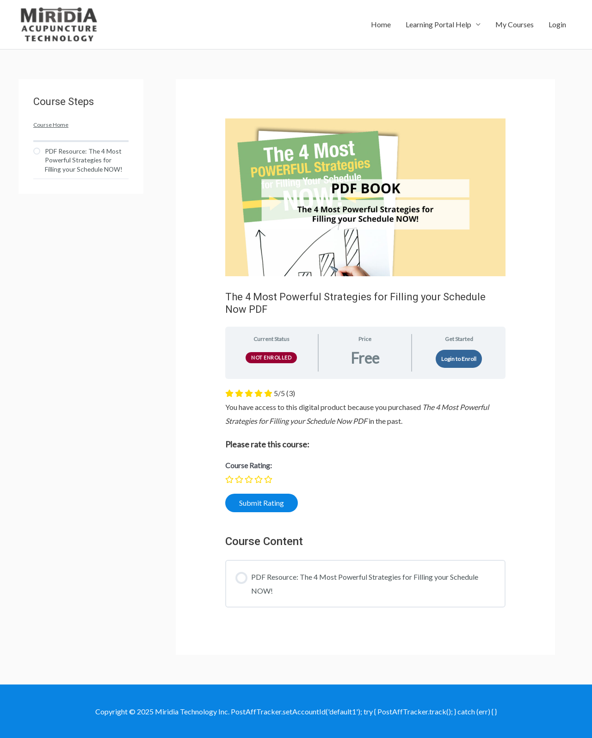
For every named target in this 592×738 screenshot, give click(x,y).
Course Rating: (248, 465)
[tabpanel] (365, 453)
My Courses (514, 24)
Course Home (50, 124)
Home (381, 24)
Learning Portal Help (438, 24)
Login (557, 24)
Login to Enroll (458, 358)
